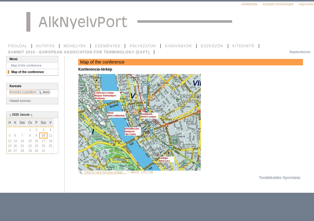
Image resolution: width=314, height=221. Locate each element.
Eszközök (212, 46)
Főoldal (17, 46)
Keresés (15, 86)
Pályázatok (142, 46)
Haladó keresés (20, 101)
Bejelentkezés (300, 52)
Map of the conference (26, 65)
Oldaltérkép (249, 4)
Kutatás (45, 46)
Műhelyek (75, 46)
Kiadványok (178, 46)
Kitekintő (243, 46)
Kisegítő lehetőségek (278, 4)
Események (108, 46)
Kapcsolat (306, 4)
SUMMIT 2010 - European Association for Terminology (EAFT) (79, 52)
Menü (13, 59)
